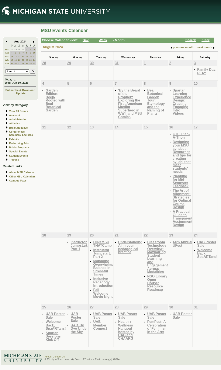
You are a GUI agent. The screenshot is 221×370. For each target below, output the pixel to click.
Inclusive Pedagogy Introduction (103, 282)
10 (34, 53)
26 (15, 63)
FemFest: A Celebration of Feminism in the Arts (157, 327)
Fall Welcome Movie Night (103, 293)
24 (34, 60)
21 (23, 60)
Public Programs (19, 147)
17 (34, 56)
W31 (7, 49)
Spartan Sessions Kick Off (53, 336)
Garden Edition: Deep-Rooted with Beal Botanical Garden (55, 100)
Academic (15, 115)
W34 (7, 60)
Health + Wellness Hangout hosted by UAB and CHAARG (126, 330)
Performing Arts (19, 143)
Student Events (18, 155)
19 (15, 60)
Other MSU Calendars (22, 176)
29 (15, 49)
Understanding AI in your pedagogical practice (130, 247)
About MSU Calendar (22, 172)
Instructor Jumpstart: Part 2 (102, 253)
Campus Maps (18, 180)
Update (20, 93)
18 (12, 60)
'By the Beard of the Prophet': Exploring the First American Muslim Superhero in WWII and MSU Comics (130, 103)
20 (19, 60)
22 (27, 60)
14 (23, 56)
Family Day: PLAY (207, 71)
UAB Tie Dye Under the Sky (79, 328)
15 (27, 56)
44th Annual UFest (182, 244)
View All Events (18, 111)
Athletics (14, 123)
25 (12, 63)
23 (30, 60)
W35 (7, 63)
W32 (7, 53)
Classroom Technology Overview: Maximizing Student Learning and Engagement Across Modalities (157, 257)
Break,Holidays (18, 127)
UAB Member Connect (100, 325)
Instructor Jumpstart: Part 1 (80, 245)
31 (23, 49)
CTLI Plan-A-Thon (181, 135)
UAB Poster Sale (206, 244)
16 (30, 56)
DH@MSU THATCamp (102, 244)
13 (19, 56)
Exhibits (14, 139)
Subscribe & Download (20, 90)
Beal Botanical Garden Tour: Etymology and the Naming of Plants (156, 101)
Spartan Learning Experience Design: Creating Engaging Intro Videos (182, 101)
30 (19, 49)
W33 (7, 56)
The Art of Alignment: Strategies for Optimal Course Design (182, 199)
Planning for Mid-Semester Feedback (181, 181)
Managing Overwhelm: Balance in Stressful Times (103, 267)
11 (12, 56)
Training (14, 159)
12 (15, 56)
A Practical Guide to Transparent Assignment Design (182, 218)
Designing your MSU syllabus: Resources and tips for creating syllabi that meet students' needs (182, 157)
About (48, 356)
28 (12, 49)
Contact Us (59, 356)
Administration (18, 119)
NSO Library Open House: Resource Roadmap (157, 282)
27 (19, 63)
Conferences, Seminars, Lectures (21, 133)
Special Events (18, 151)
